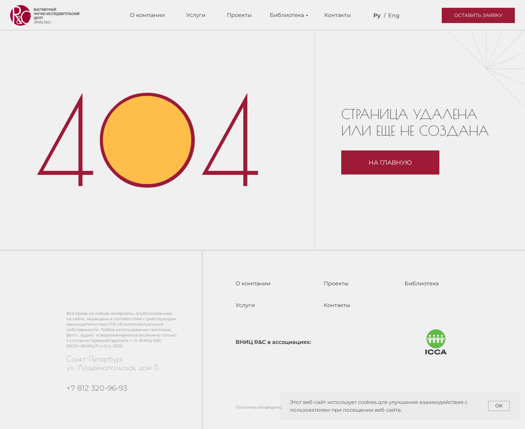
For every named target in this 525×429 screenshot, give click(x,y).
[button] (478, 15)
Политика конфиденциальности (270, 407)
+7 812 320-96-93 (96, 388)
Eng (393, 15)
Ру (376, 15)
